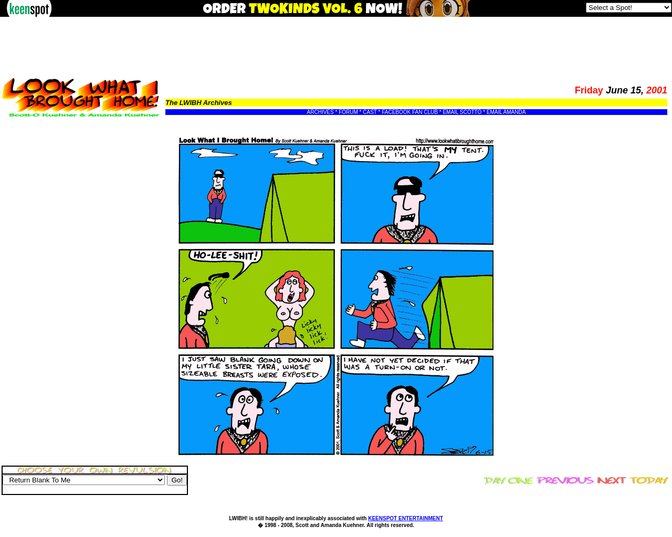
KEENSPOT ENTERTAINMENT (405, 518)
